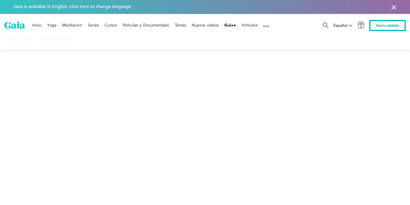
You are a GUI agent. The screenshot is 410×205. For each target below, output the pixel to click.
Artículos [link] (250, 25)
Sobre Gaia (19, 38)
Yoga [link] (51, 25)
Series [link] (93, 25)
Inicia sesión (387, 25)
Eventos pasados (56, 38)
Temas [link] (180, 25)
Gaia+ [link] (230, 25)
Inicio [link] (37, 25)
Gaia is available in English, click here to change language (72, 6)
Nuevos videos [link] (205, 25)
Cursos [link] (110, 25)
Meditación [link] (72, 25)
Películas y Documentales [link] (146, 25)
